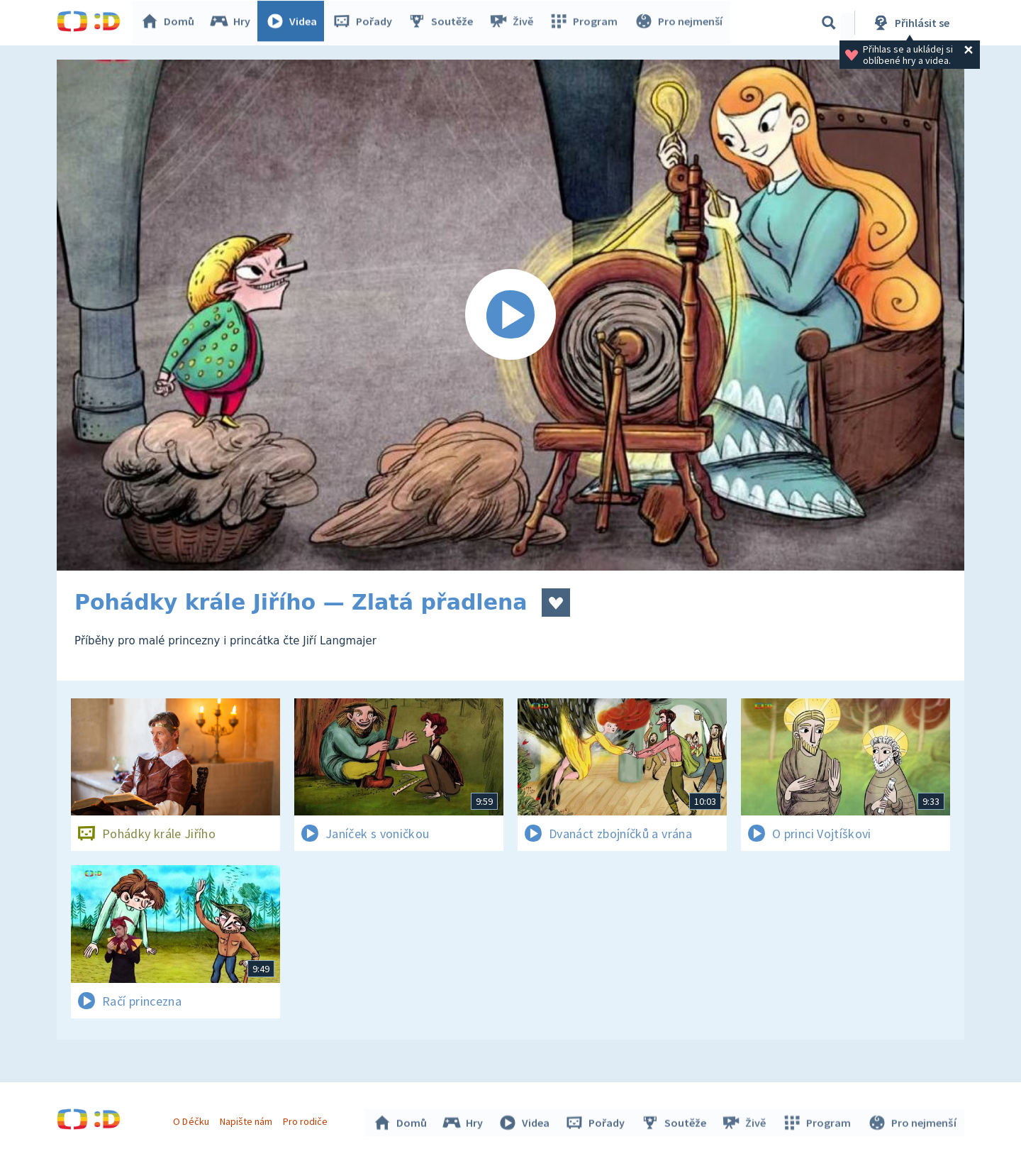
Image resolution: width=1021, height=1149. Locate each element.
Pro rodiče (307, 1119)
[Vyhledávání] (828, 22)
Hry (234, 22)
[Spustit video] (510, 315)
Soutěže (444, 22)
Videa (295, 22)
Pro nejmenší (679, 22)
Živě (514, 22)
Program (585, 22)
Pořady (365, 22)
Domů (171, 22)
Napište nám (247, 1119)
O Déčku (193, 1119)
